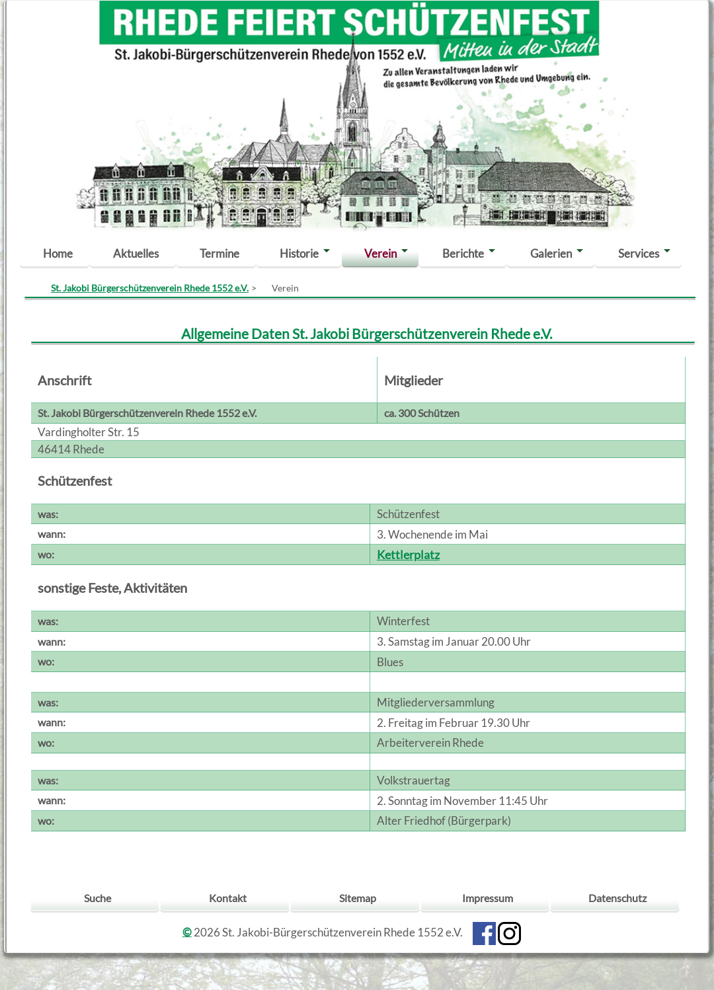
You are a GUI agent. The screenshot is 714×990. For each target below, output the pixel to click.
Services (638, 253)
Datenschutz (617, 898)
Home (58, 253)
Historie (299, 253)
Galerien (551, 253)
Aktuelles (136, 253)
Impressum (487, 898)
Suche (97, 898)
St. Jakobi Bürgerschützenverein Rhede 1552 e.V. (150, 287)
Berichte (463, 253)
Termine (219, 253)
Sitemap (357, 898)
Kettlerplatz (408, 555)
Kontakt (228, 898)
